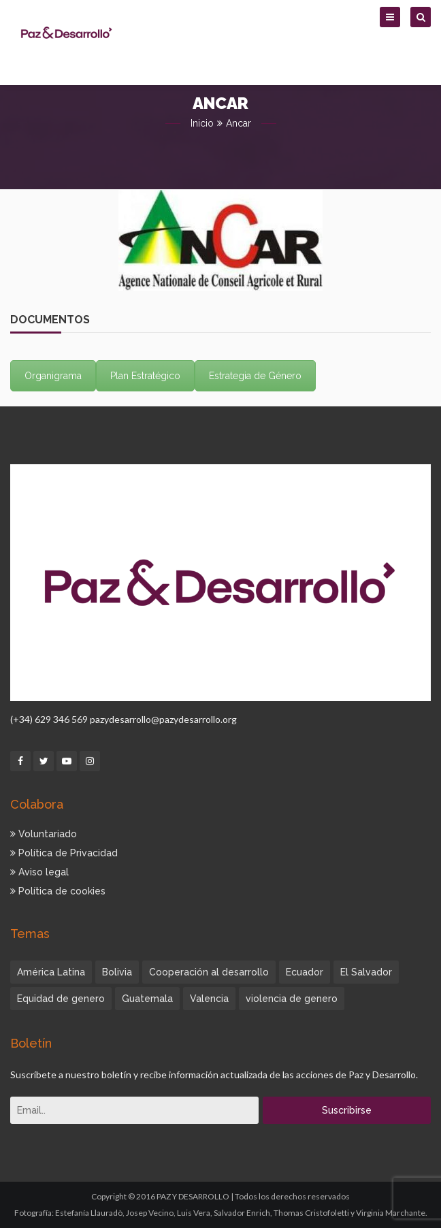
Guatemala (147, 998)
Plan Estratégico (145, 375)
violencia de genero (292, 998)
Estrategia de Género (255, 375)
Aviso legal (39, 872)
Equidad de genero (61, 998)
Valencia (209, 998)
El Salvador (366, 972)
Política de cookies (57, 891)
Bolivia (117, 972)
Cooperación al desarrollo (209, 972)
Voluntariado (43, 833)
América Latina (51, 972)
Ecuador (304, 972)
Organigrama (53, 375)
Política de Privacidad (64, 852)
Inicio (202, 123)
